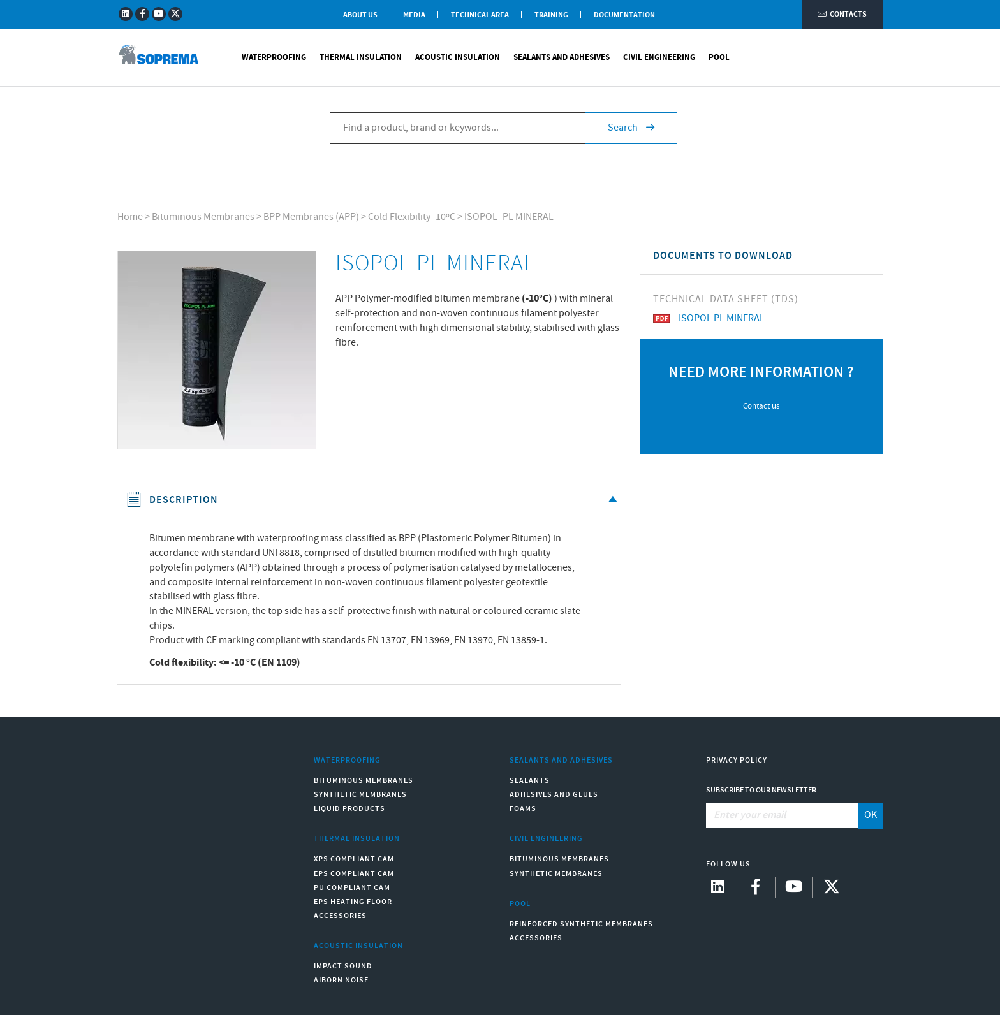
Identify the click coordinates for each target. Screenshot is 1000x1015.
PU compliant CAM (352, 887)
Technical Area (480, 15)
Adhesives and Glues (554, 794)
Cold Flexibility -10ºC (411, 217)
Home (130, 217)
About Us (360, 15)
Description (374, 500)
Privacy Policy (736, 760)
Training (551, 15)
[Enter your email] (783, 815)
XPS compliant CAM (354, 859)
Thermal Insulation (361, 57)
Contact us (761, 406)
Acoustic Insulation (457, 57)
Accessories (340, 915)
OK (870, 815)
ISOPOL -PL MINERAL (509, 217)
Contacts (842, 14)
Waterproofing (274, 57)
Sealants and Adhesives (561, 57)
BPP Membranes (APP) (311, 217)
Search (631, 128)
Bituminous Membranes (203, 217)
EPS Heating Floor (353, 901)
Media (414, 15)
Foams (523, 808)
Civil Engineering (659, 57)
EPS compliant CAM (354, 873)
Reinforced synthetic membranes (581, 924)
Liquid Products (349, 808)
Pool (719, 57)
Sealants (530, 780)
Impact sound (343, 966)
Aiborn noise (341, 980)
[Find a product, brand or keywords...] (457, 128)
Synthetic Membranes (360, 794)
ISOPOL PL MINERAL (709, 318)
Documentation (624, 15)
